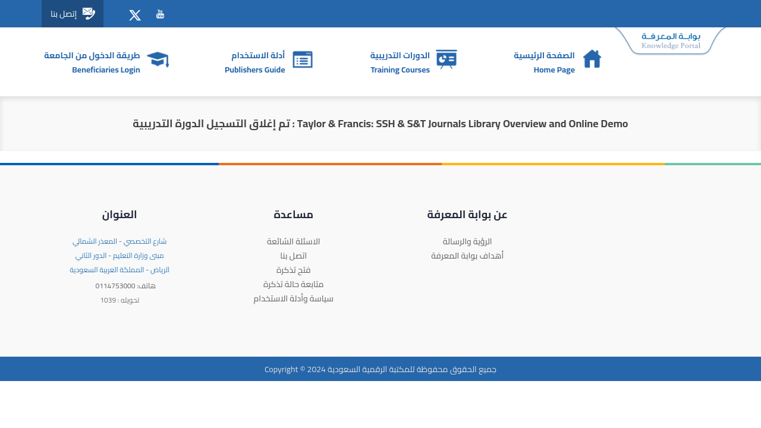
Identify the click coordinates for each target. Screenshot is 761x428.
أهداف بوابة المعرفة (467, 255)
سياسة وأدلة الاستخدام (293, 298)
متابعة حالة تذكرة (293, 284)
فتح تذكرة (293, 270)
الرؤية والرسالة (467, 241)
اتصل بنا (293, 255)
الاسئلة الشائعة (293, 241)
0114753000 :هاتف (125, 285)
